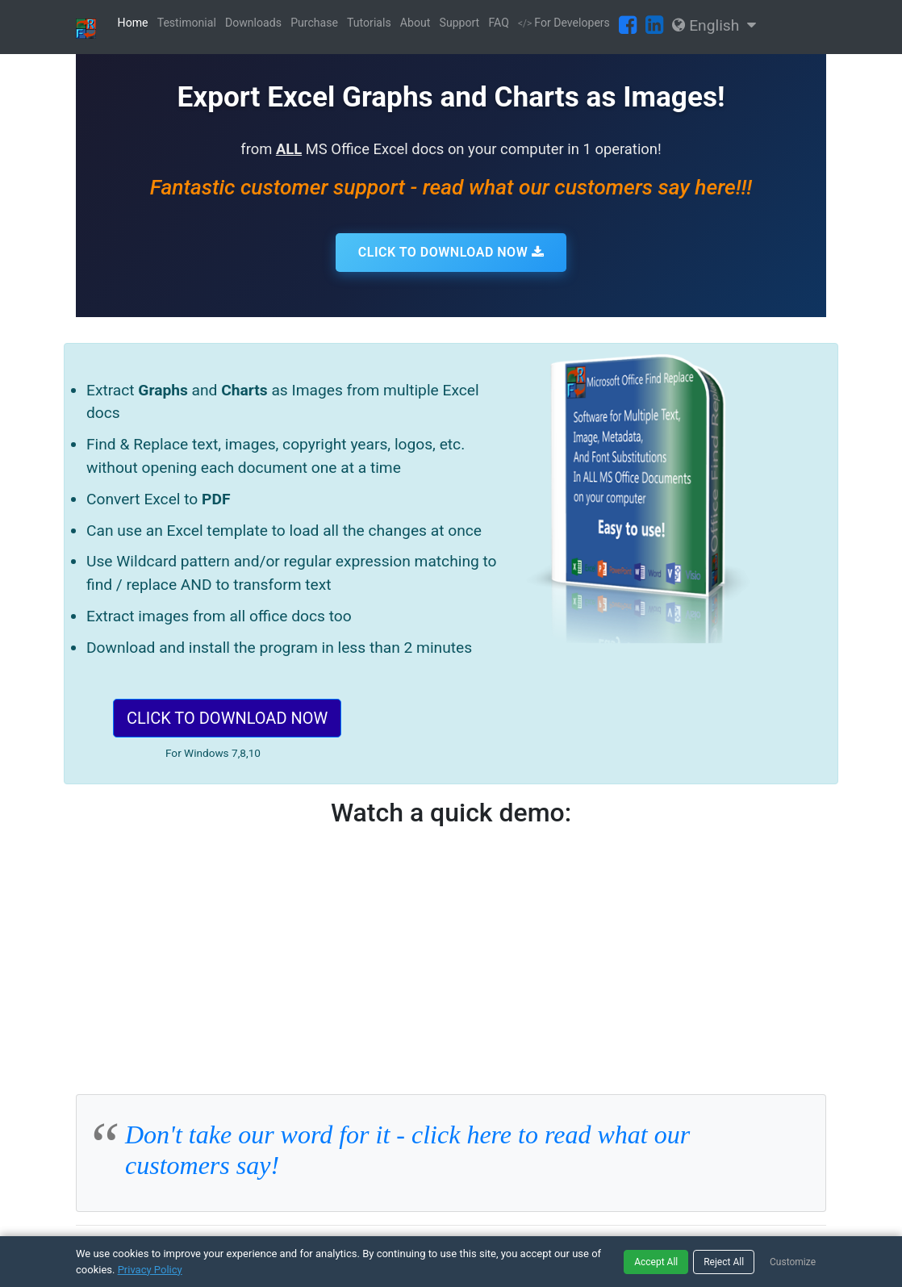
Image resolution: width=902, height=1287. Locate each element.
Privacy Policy (150, 1270)
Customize (793, 1262)
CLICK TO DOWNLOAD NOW (451, 252)
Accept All (656, 1262)
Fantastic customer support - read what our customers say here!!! (451, 187)
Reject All (724, 1262)
